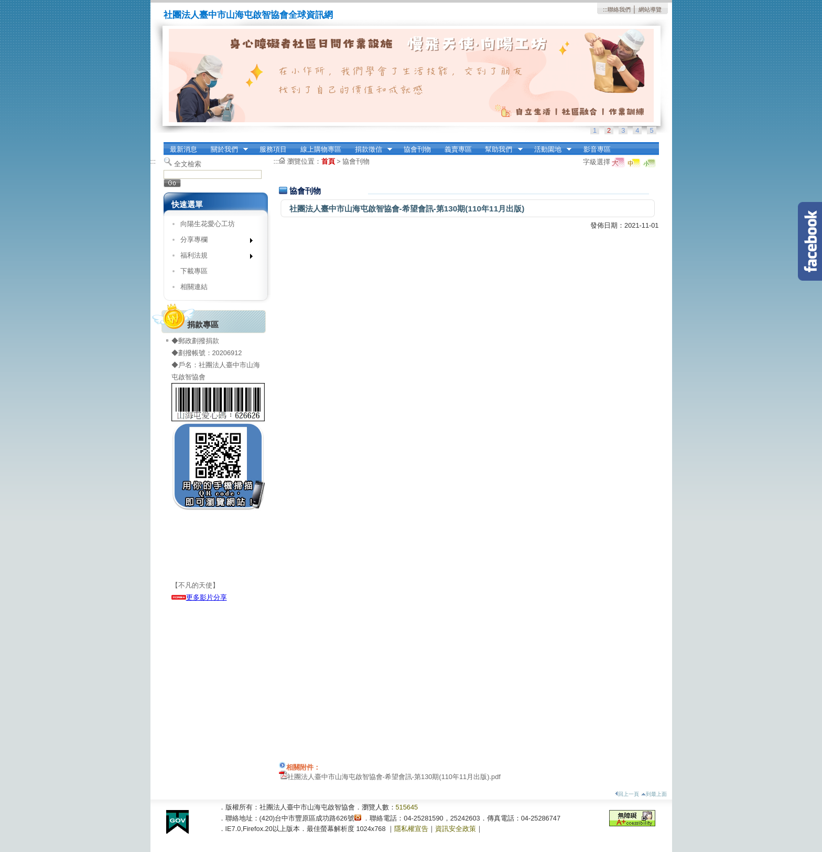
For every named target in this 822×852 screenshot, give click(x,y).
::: (605, 9)
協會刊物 (417, 149)
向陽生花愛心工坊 (207, 224)
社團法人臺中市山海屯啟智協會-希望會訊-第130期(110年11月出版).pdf (394, 777)
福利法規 (213, 257)
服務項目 (273, 149)
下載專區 (194, 271)
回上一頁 (627, 794)
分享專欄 (213, 242)
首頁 (328, 161)
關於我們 (226, 149)
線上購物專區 (320, 149)
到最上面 (654, 794)
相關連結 (194, 287)
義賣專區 (458, 149)
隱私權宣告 (411, 829)
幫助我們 (501, 149)
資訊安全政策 (455, 829)
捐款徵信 (370, 149)
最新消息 (183, 149)
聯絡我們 (619, 9)
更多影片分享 (199, 597)
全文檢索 (187, 164)
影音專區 (597, 149)
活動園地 (549, 149)
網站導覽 (650, 9)
